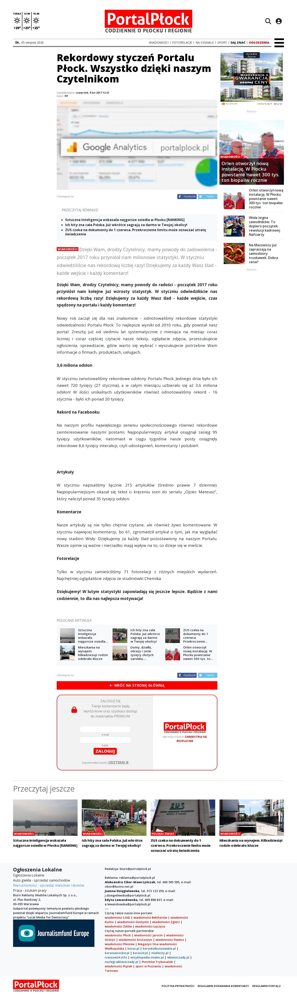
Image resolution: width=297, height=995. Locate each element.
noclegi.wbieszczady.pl (121, 962)
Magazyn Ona (148, 944)
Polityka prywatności (178, 986)
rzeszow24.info (116, 957)
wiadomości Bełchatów (150, 917)
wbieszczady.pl (178, 957)
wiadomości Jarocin (148, 935)
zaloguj (105, 751)
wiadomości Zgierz (165, 922)
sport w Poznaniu (148, 966)
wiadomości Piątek (118, 966)
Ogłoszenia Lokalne (28, 875)
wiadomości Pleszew (119, 944)
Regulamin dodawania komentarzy (223, 986)
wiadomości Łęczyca (150, 926)
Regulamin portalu (266, 986)
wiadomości (168, 944)
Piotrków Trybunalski (157, 962)
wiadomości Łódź (117, 917)
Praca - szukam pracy (30, 890)
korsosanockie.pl (117, 953)
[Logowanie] (278, 21)
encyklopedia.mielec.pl (147, 957)
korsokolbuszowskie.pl (159, 948)
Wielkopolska (114, 948)
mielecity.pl (159, 953)
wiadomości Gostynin (133, 922)
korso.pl (133, 948)
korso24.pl (140, 953)
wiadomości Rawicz (170, 940)
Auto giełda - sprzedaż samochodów (41, 880)
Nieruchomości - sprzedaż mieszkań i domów (48, 885)
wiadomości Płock (118, 935)
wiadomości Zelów (118, 926)
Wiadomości (68, 249)
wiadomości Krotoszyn (135, 940)
